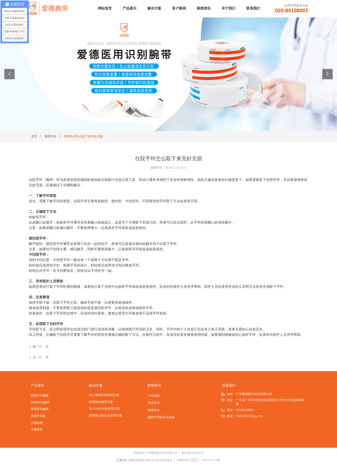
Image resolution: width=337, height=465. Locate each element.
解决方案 (154, 8)
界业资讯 (154, 402)
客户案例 (179, 8)
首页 (34, 136)
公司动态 (154, 395)
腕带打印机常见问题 (161, 417)
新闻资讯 (204, 8)
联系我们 (253, 8)
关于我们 (228, 8)
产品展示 (129, 8)
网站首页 (105, 8)
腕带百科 (50, 136)
